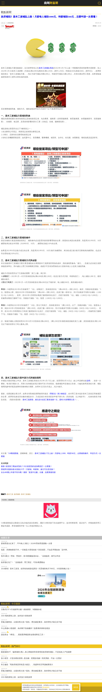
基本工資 (10, 494)
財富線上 (9, 27)
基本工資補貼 (26, 494)
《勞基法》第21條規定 (57, 394)
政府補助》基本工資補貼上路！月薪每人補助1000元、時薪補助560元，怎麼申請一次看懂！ (49, 16)
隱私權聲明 (45, 687)
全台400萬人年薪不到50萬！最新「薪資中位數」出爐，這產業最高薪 (28, 472)
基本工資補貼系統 (46, 68)
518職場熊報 (13, 453)
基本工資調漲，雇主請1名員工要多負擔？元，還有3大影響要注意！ (49, 400)
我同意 (75, 687)
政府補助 (17, 494)
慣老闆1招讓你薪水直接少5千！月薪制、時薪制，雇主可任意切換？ (28, 469)
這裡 (88, 381)
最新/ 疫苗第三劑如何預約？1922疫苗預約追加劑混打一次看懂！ (26, 466)
